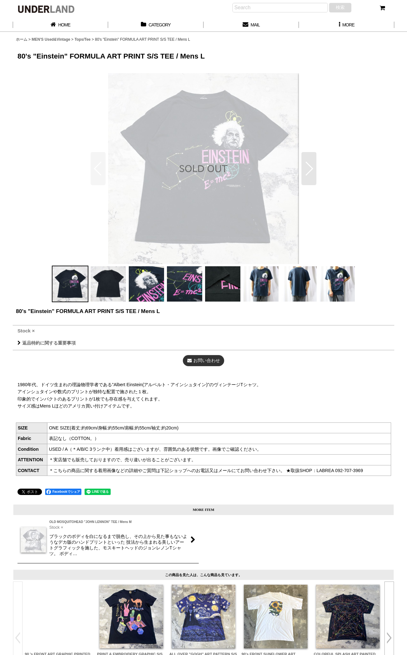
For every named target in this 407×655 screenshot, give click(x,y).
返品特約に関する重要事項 (46, 342)
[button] (346, 24)
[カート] (382, 8)
